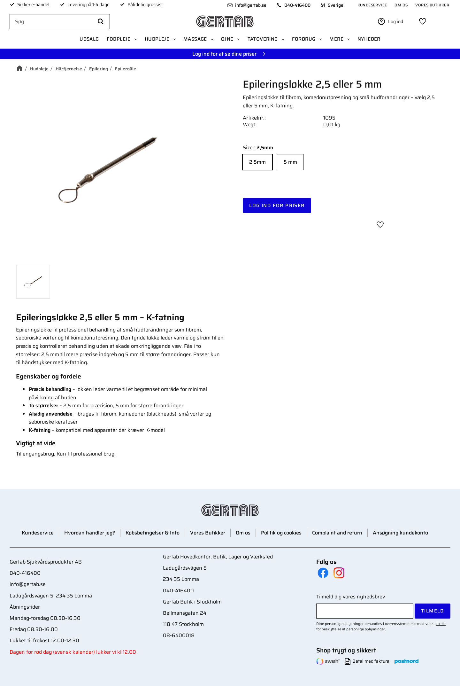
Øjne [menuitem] (227, 39)
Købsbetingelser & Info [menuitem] (153, 533)
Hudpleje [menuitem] (157, 39)
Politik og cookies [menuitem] (281, 533)
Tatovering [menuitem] (263, 39)
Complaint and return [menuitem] (337, 533)
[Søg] (101, 21)
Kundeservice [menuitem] (372, 5)
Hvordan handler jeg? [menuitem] (89, 533)
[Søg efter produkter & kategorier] (60, 21)
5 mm (290, 162)
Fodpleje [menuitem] (119, 39)
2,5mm (257, 162)
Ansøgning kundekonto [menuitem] (400, 533)
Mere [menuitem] (336, 39)
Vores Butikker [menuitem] (432, 5)
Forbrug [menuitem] (304, 39)
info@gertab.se (250, 5)
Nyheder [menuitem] (368, 39)
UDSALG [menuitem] (89, 39)
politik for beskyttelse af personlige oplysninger (381, 626)
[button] (422, 21)
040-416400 (297, 5)
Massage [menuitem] (195, 39)
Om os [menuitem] (401, 5)
